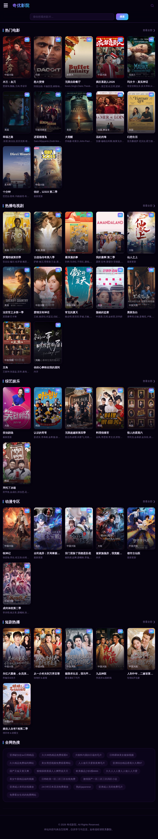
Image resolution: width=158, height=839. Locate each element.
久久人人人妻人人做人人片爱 (121, 771)
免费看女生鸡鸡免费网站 (23, 794)
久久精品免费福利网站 (22, 763)
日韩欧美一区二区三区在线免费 (58, 779)
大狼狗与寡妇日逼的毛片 (88, 755)
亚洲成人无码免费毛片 (111, 786)
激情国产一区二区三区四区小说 (100, 779)
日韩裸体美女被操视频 (122, 755)
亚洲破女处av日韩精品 (22, 755)
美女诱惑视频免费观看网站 (56, 763)
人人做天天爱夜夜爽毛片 (91, 763)
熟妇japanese (83, 786)
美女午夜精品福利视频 (22, 779)
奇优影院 (21, 5)
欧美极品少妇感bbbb (87, 771)
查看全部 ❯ (149, 30)
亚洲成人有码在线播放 (22, 786)
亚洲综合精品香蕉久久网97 (127, 763)
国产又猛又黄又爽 (19, 771)
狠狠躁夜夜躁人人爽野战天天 (52, 771)
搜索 (122, 16)
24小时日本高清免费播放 (55, 786)
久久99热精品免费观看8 (55, 755)
